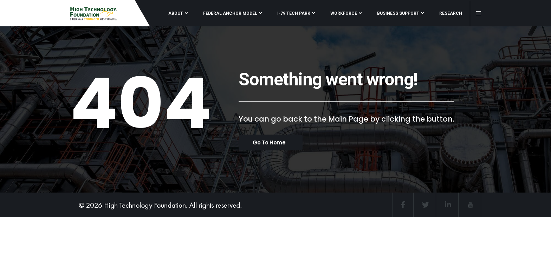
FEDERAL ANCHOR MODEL (230, 13)
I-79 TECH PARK (293, 13)
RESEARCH (450, 13)
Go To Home (269, 142)
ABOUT (175, 13)
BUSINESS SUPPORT (398, 13)
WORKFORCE (343, 13)
